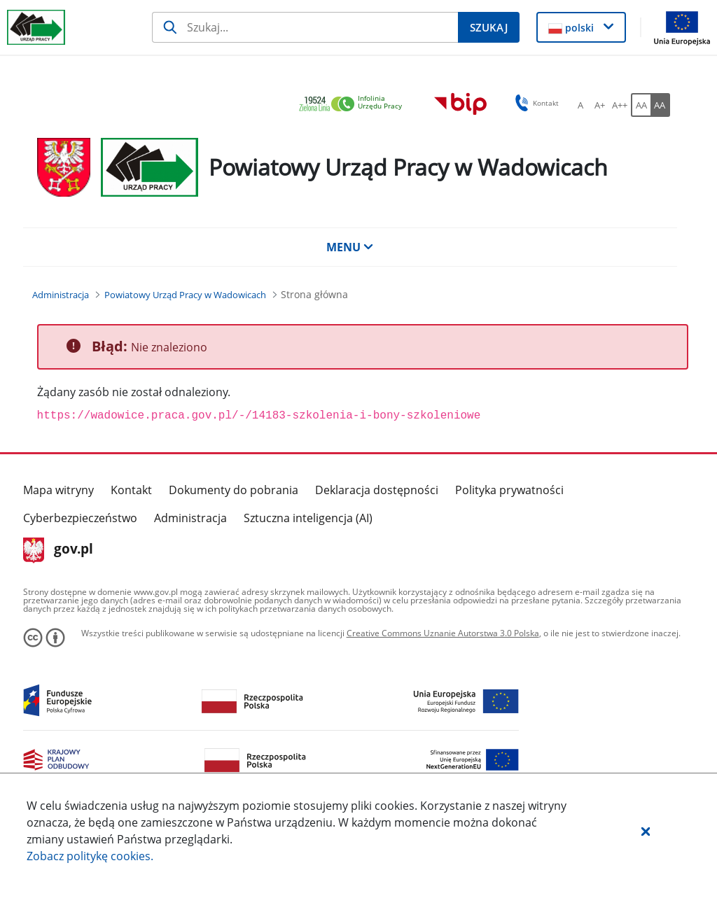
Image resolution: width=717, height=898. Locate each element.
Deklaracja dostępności (376, 490)
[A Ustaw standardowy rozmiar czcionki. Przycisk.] (580, 105)
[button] (645, 831)
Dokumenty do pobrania (233, 490)
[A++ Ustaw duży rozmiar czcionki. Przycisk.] (619, 105)
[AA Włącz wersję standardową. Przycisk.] (640, 105)
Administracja (190, 518)
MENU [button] (350, 247)
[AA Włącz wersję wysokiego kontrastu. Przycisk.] (660, 105)
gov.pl (58, 550)
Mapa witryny (58, 490)
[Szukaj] (305, 27)
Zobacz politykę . (90, 856)
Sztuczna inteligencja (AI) (308, 518)
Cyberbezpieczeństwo (80, 518)
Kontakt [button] (534, 103)
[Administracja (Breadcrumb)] (60, 294)
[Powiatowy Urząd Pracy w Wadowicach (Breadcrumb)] (185, 294)
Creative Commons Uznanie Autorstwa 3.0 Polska (443, 633)
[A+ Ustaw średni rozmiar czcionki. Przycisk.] (600, 105)
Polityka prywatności (509, 490)
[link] (354, 104)
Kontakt (131, 490)
